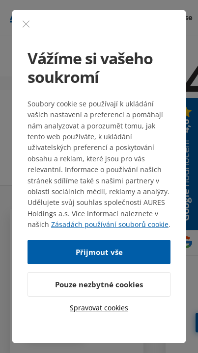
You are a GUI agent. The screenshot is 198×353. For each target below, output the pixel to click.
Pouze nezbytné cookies (99, 284)
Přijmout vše (99, 252)
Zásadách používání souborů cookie (110, 224)
